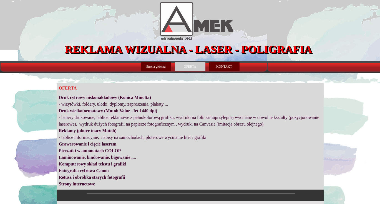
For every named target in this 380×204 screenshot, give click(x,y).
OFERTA (190, 66)
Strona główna (156, 66)
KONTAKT (224, 66)
